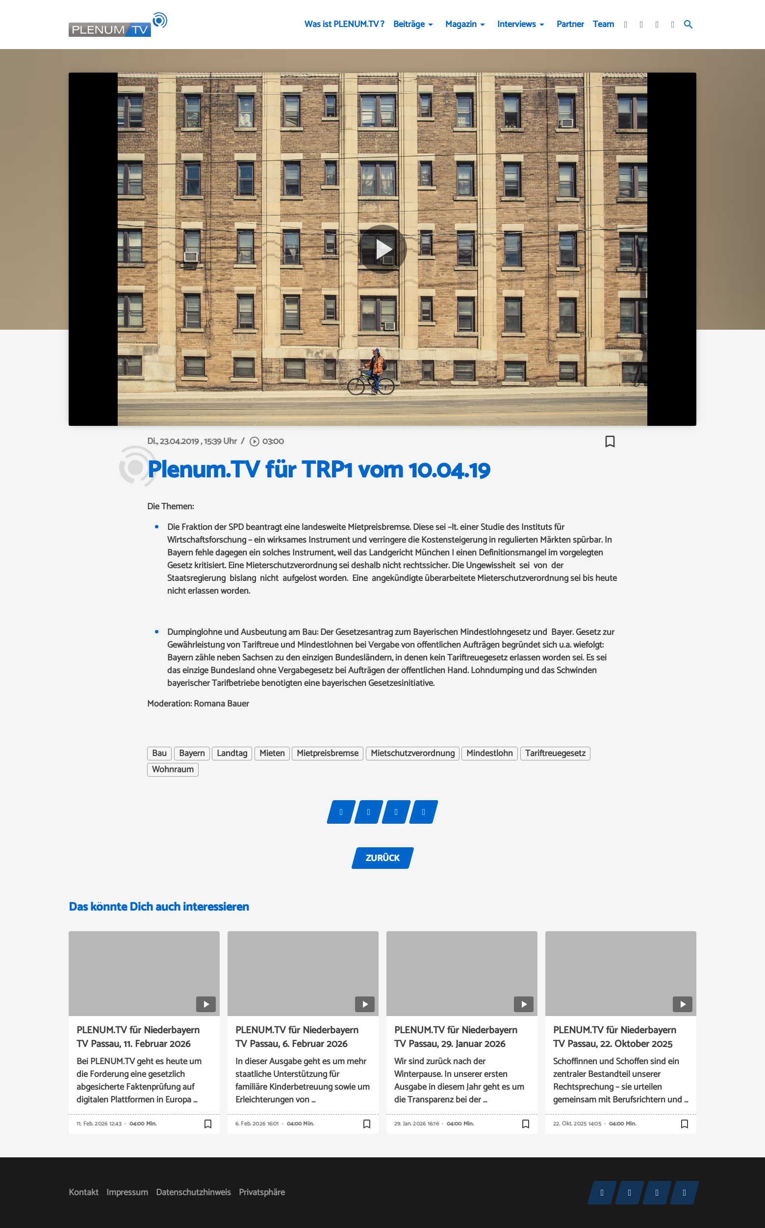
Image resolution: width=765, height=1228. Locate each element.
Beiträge (409, 24)
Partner (570, 24)
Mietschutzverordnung (413, 753)
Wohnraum (173, 770)
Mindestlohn (489, 753)
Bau (159, 753)
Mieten (272, 753)
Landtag (232, 753)
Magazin (461, 24)
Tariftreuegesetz (555, 753)
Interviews (516, 24)
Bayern (192, 753)
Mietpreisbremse (327, 753)
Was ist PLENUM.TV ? (344, 24)
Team (603, 24)
